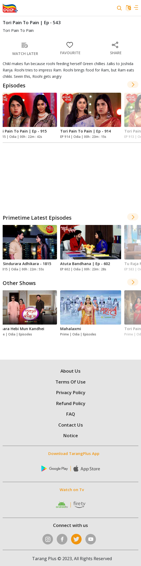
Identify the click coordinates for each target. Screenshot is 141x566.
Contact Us (70, 425)
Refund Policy (70, 403)
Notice (70, 435)
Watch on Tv (72, 489)
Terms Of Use (70, 382)
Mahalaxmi (70, 328)
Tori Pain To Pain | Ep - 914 (85, 131)
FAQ (70, 414)
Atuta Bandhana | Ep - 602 (85, 263)
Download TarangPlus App (73, 453)
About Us (70, 371)
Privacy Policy (70, 392)
